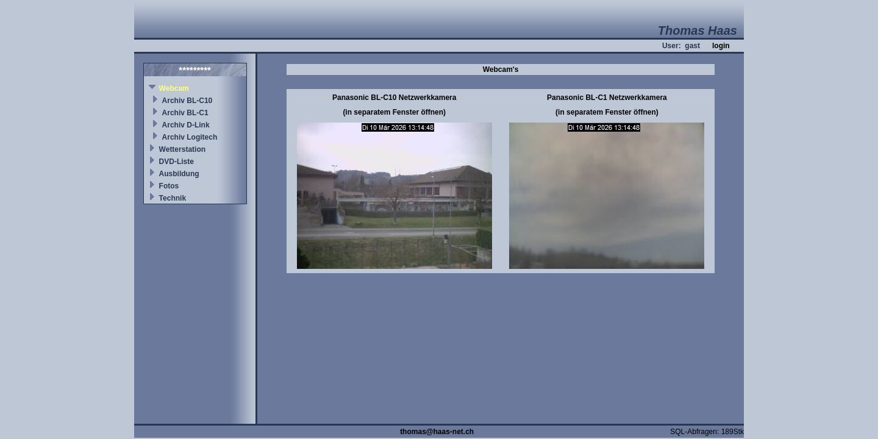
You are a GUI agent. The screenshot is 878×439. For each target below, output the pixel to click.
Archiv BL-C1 (185, 113)
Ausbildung (179, 174)
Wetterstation (182, 149)
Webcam (174, 88)
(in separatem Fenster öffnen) (394, 112)
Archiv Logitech (190, 137)
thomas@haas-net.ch (437, 431)
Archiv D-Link (186, 125)
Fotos (169, 186)
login (721, 45)
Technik (172, 198)
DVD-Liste (176, 161)
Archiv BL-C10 (187, 100)
